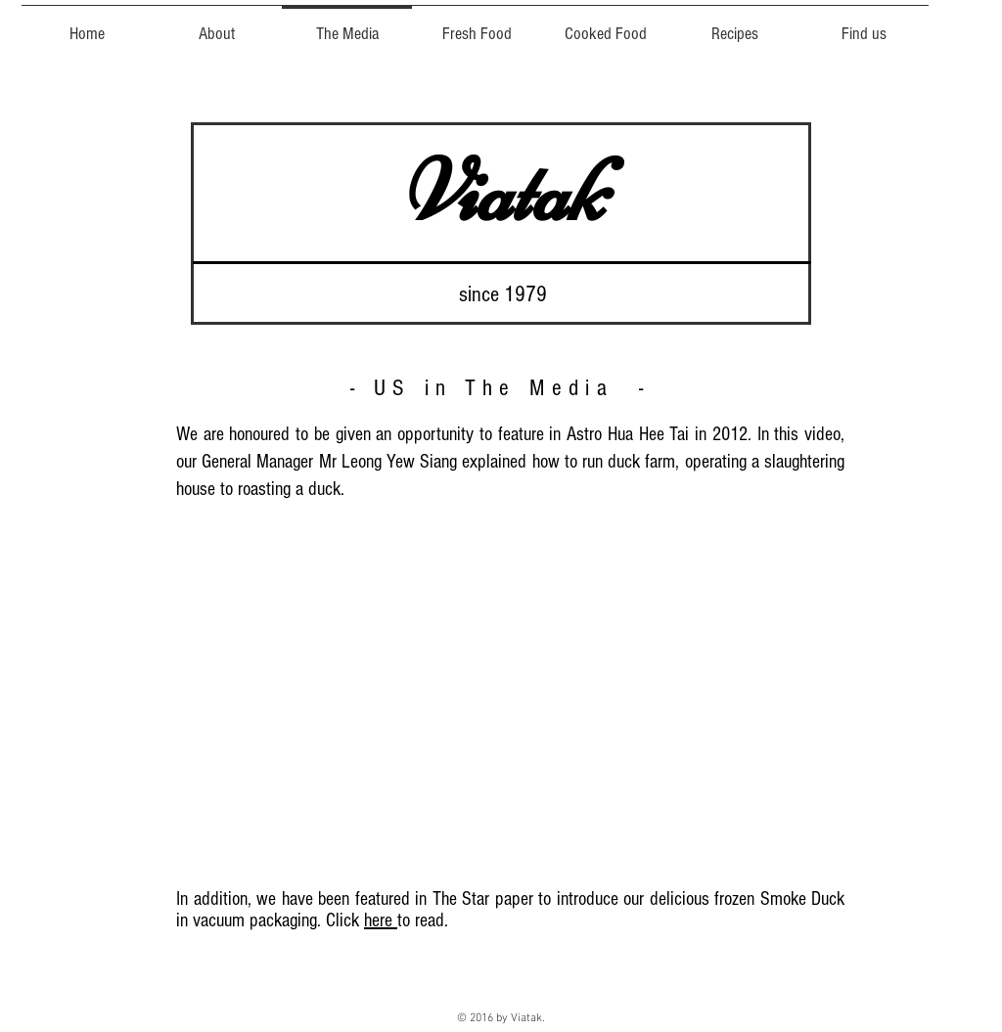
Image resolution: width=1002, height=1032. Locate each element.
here (380, 920)
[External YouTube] (506, 691)
